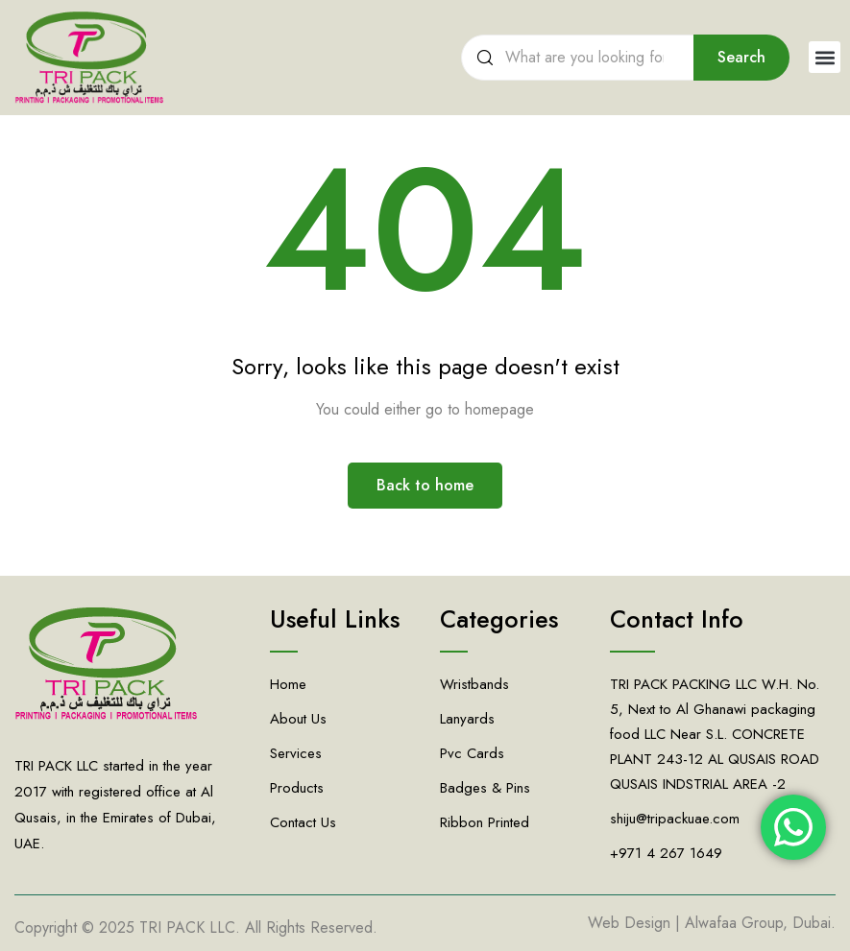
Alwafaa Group (734, 923)
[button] (824, 57)
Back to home (425, 485)
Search (741, 57)
